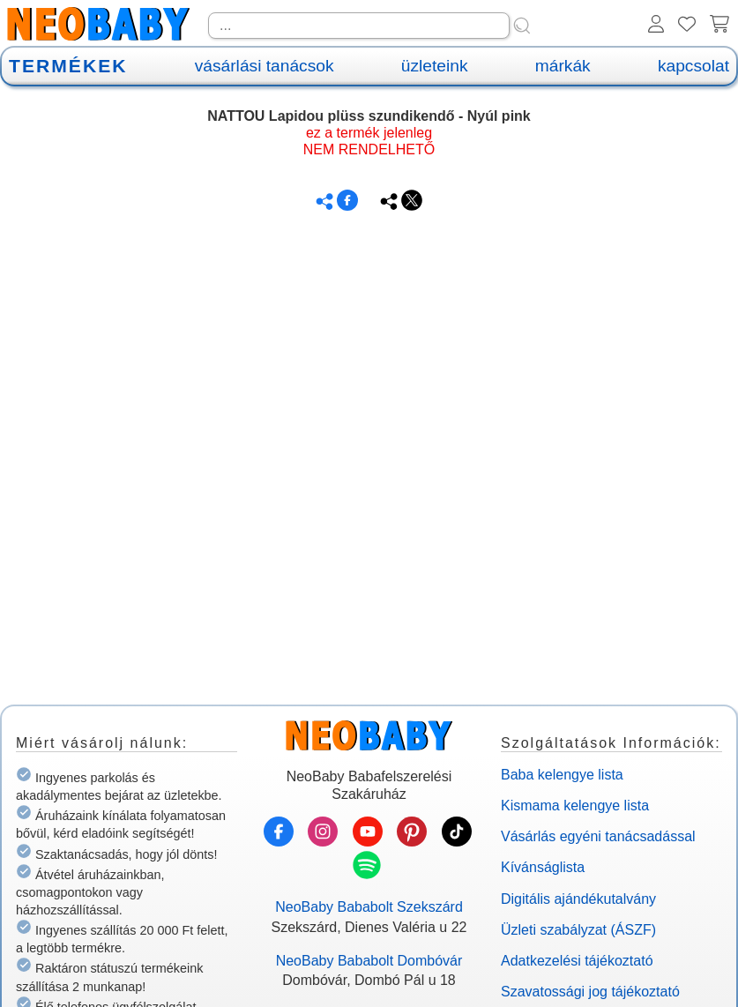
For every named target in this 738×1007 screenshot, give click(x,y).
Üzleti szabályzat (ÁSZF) (578, 929)
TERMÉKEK (68, 66)
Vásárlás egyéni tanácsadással (598, 836)
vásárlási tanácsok (264, 65)
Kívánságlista (543, 867)
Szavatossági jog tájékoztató (590, 991)
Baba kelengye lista (562, 774)
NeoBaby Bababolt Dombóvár (369, 960)
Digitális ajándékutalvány (578, 898)
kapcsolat (693, 65)
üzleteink (434, 65)
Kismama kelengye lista (575, 805)
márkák (563, 65)
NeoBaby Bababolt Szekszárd (369, 906)
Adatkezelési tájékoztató (577, 960)
